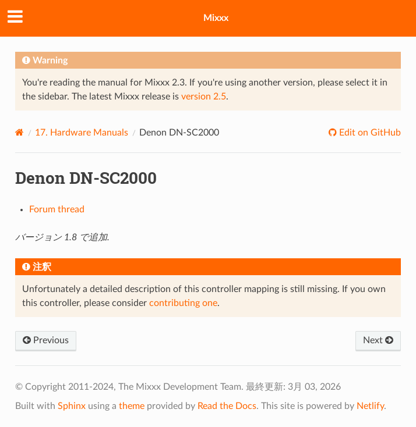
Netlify (370, 406)
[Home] (19, 132)
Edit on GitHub (369, 132)
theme (131, 406)
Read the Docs (227, 406)
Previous (46, 340)
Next (378, 340)
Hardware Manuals (81, 132)
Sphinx (72, 406)
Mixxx (215, 18)
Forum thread (56, 209)
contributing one (183, 303)
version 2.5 (203, 96)
